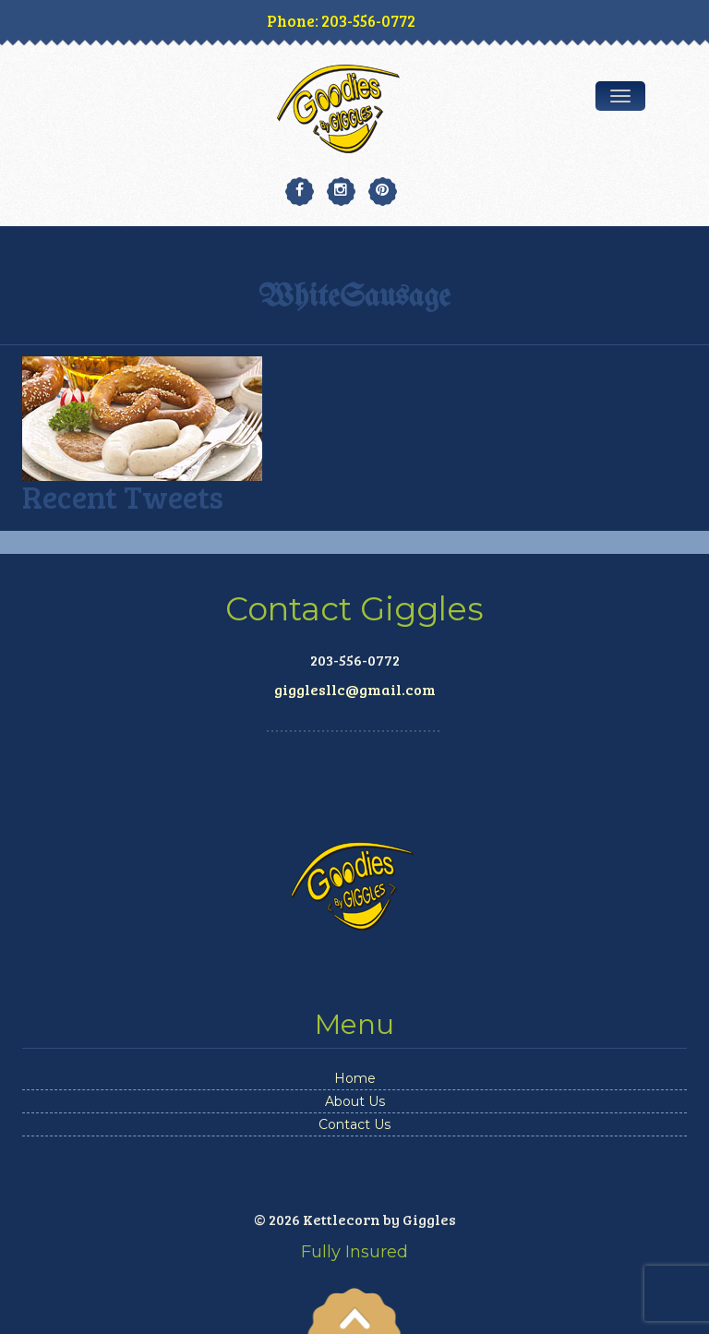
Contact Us (354, 1124)
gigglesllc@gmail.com (355, 689)
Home (355, 1078)
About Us (355, 1101)
